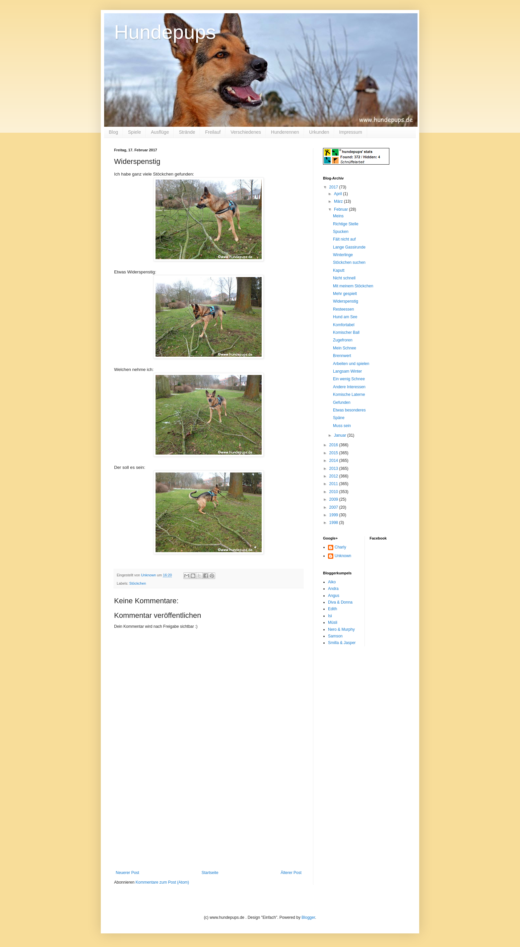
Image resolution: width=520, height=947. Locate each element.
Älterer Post (291, 872)
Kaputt (339, 270)
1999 (334, 515)
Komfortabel (344, 325)
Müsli (332, 622)
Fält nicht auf (344, 239)
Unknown (343, 555)
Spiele (134, 132)
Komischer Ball (346, 332)
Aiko (332, 582)
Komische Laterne (349, 394)
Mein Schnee (344, 348)
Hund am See (345, 317)
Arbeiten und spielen (351, 363)
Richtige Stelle (345, 224)
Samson (335, 636)
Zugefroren (343, 340)
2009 (334, 499)
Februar (341, 209)
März (339, 201)
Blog (113, 132)
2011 (334, 483)
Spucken (341, 231)
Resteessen (343, 309)
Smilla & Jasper (342, 642)
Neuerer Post (127, 872)
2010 (334, 491)
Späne (339, 417)
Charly (340, 547)
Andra (333, 588)
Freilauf (213, 132)
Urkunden (319, 132)
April (338, 193)
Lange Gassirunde (349, 247)
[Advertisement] (208, 820)
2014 (334, 460)
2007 (334, 507)
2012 (334, 476)
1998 (334, 522)
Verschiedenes (245, 132)
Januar (340, 435)
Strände (187, 132)
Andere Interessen (349, 387)
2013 (334, 468)
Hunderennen (285, 132)
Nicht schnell (344, 278)
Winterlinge (343, 255)
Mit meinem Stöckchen (353, 286)
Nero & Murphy (341, 629)
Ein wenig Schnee (349, 379)
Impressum (350, 132)
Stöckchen (137, 583)
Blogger (308, 917)
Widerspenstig (345, 301)
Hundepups (165, 32)
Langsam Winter (347, 371)
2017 (334, 187)
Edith (332, 609)
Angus (333, 595)
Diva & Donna (340, 602)
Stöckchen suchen (349, 262)
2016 (334, 445)
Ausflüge (160, 132)
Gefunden (342, 402)
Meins (338, 216)
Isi (330, 616)
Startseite (210, 872)
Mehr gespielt (345, 293)
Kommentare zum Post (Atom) (162, 882)
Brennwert (342, 355)
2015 (334, 453)
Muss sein (342, 425)
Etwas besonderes (349, 410)
